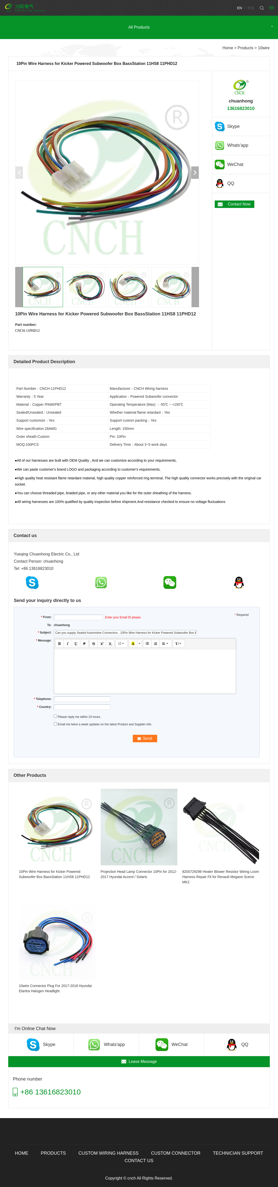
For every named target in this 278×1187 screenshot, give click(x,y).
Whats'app (237, 145)
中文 (250, 8)
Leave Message (143, 1061)
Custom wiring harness (108, 1153)
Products (245, 48)
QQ (230, 183)
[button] (195, 172)
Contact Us (139, 1160)
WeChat (235, 164)
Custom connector (175, 1153)
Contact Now (239, 204)
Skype (233, 126)
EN (239, 8)
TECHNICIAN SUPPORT (238, 1153)
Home (227, 48)
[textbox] (145, 666)
